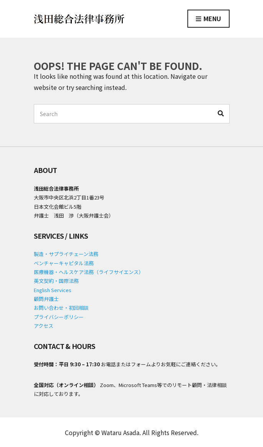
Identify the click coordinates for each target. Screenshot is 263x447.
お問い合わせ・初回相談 (61, 307)
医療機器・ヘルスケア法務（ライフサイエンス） (89, 272)
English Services (52, 290)
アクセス (43, 325)
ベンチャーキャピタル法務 (64, 263)
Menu (208, 19)
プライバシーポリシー (59, 317)
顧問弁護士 (46, 298)
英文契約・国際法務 (56, 280)
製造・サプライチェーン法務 (66, 254)
